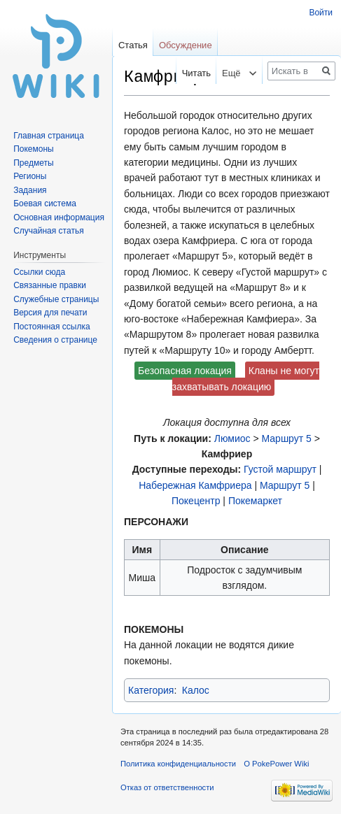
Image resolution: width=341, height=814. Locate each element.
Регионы (29, 176)
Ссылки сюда (39, 272)
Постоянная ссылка (51, 326)
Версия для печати (50, 312)
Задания (29, 190)
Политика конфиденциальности (178, 763)
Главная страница (48, 136)
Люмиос (232, 438)
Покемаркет (255, 500)
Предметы (33, 163)
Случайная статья (48, 231)
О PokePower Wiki (276, 763)
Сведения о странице (55, 340)
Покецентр (196, 500)
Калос (195, 690)
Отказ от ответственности (167, 787)
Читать (188, 73)
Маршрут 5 (287, 438)
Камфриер (227, 453)
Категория (151, 690)
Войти (321, 12)
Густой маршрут (280, 469)
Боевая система (44, 203)
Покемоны (33, 149)
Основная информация (58, 217)
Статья (133, 45)
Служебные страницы (56, 299)
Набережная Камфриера (195, 485)
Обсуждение (185, 45)
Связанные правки (49, 285)
